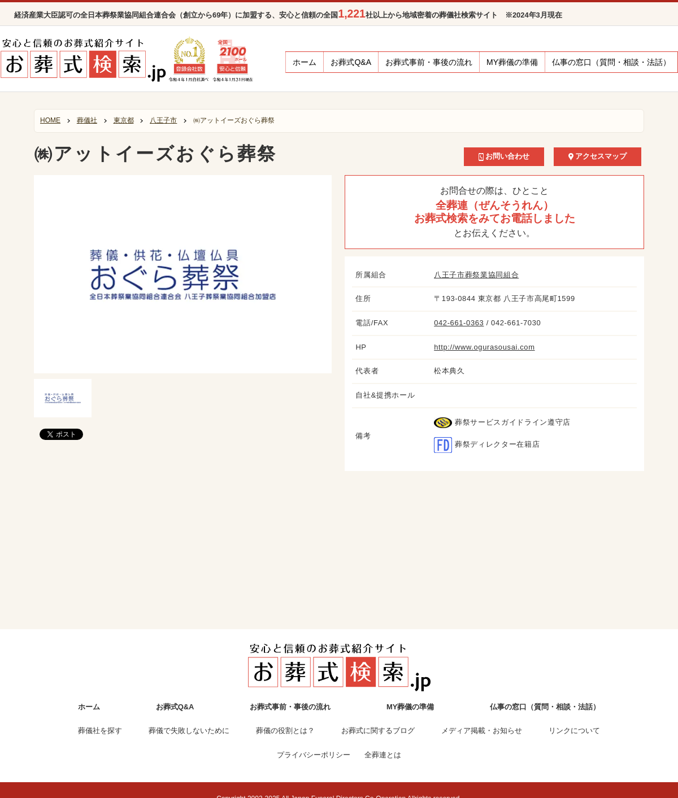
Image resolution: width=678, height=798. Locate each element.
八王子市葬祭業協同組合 (476, 275)
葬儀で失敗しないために (189, 730)
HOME (50, 120)
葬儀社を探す (100, 730)
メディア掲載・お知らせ (481, 730)
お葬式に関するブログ (378, 730)
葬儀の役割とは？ (285, 730)
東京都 (124, 120)
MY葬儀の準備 (512, 62)
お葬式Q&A (351, 62)
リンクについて (574, 730)
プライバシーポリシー (313, 755)
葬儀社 (87, 120)
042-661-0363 (459, 323)
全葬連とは (382, 755)
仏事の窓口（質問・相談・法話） (611, 62)
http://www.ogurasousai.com (484, 347)
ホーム (304, 62)
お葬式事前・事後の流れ (428, 62)
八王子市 (163, 120)
